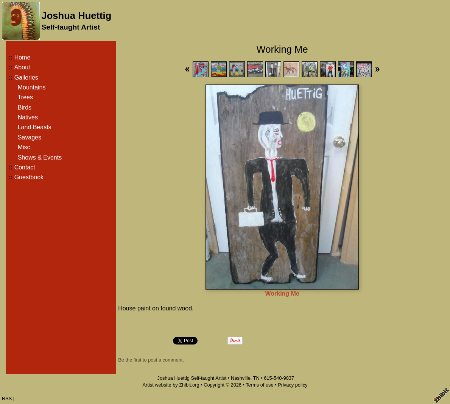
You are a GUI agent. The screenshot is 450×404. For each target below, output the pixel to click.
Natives (28, 117)
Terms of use (259, 385)
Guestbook (29, 177)
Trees (25, 97)
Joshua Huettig (76, 15)
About (22, 67)
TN (256, 378)
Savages (29, 137)
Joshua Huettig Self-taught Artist (191, 378)
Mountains (32, 87)
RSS (7, 398)
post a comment (165, 360)
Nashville (241, 378)
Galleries (26, 77)
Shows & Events (40, 157)
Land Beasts (34, 127)
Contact (24, 167)
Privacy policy (292, 385)
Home (22, 57)
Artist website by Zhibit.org (171, 385)
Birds (24, 107)
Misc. (25, 147)
